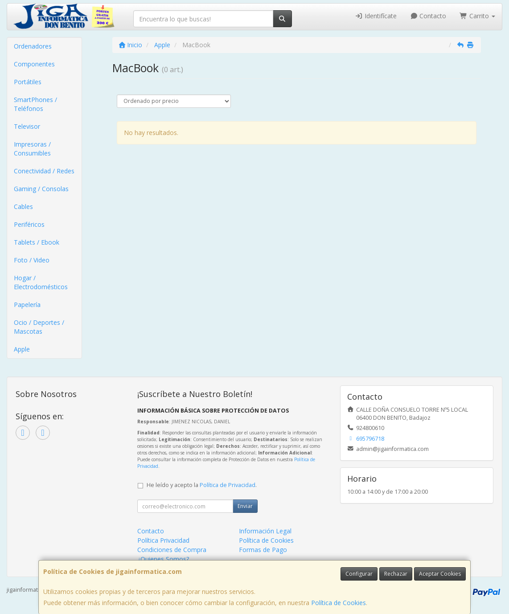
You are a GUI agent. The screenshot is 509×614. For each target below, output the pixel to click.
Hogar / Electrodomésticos (41, 282)
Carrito (477, 16)
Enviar (245, 506)
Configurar (359, 573)
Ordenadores (33, 46)
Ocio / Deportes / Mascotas (39, 327)
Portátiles (27, 82)
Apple (22, 349)
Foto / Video (31, 260)
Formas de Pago (263, 549)
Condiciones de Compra (171, 549)
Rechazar (395, 573)
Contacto (428, 16)
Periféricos (29, 224)
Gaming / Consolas (41, 188)
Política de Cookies (338, 602)
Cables (23, 206)
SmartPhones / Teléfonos (35, 104)
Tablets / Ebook (36, 242)
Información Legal (265, 531)
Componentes (34, 64)
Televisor (27, 126)
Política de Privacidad (227, 485)
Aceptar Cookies (440, 573)
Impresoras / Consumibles (32, 148)
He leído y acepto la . (202, 485)
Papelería (27, 304)
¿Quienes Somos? (163, 559)
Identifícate (376, 16)
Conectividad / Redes (44, 171)
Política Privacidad (163, 540)
